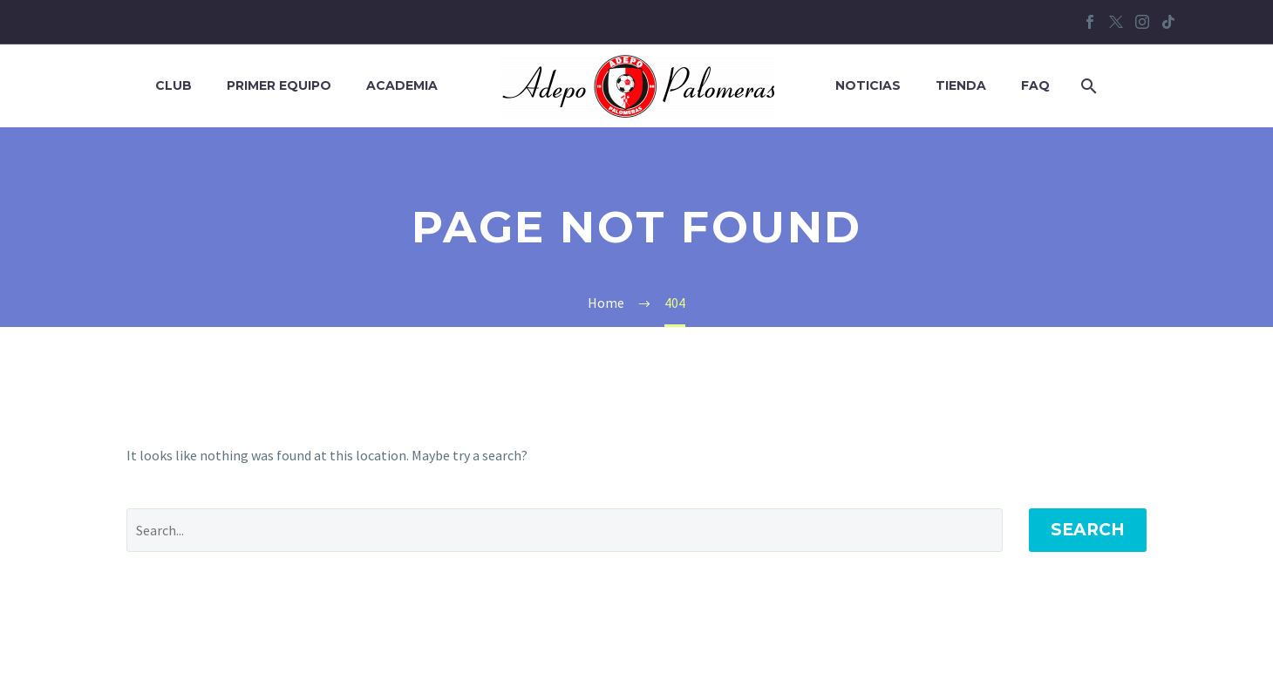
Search (1088, 530)
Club (173, 85)
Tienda (961, 85)
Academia (402, 85)
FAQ (1035, 85)
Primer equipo (279, 85)
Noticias (868, 85)
